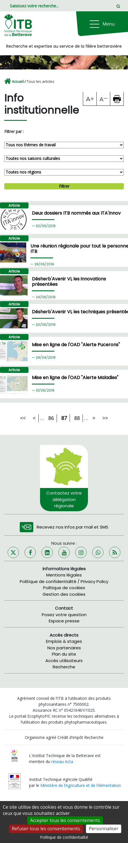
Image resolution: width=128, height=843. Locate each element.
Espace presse (64, 621)
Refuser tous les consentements (46, 828)
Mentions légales (64, 575)
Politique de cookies (64, 588)
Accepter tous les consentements (65, 820)
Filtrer (64, 186)
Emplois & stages (64, 641)
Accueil (18, 81)
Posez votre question (64, 615)
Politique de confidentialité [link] (64, 837)
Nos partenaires (64, 648)
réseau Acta (62, 761)
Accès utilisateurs (64, 661)
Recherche (64, 667)
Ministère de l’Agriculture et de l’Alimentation (80, 785)
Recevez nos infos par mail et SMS (72, 527)
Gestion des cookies (64, 594)
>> (105, 418)
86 (51, 418)
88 (77, 418)
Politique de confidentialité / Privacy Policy (64, 581)
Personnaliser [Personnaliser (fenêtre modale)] (103, 828)
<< (23, 418)
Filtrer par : (14, 131)
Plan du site (64, 654)
